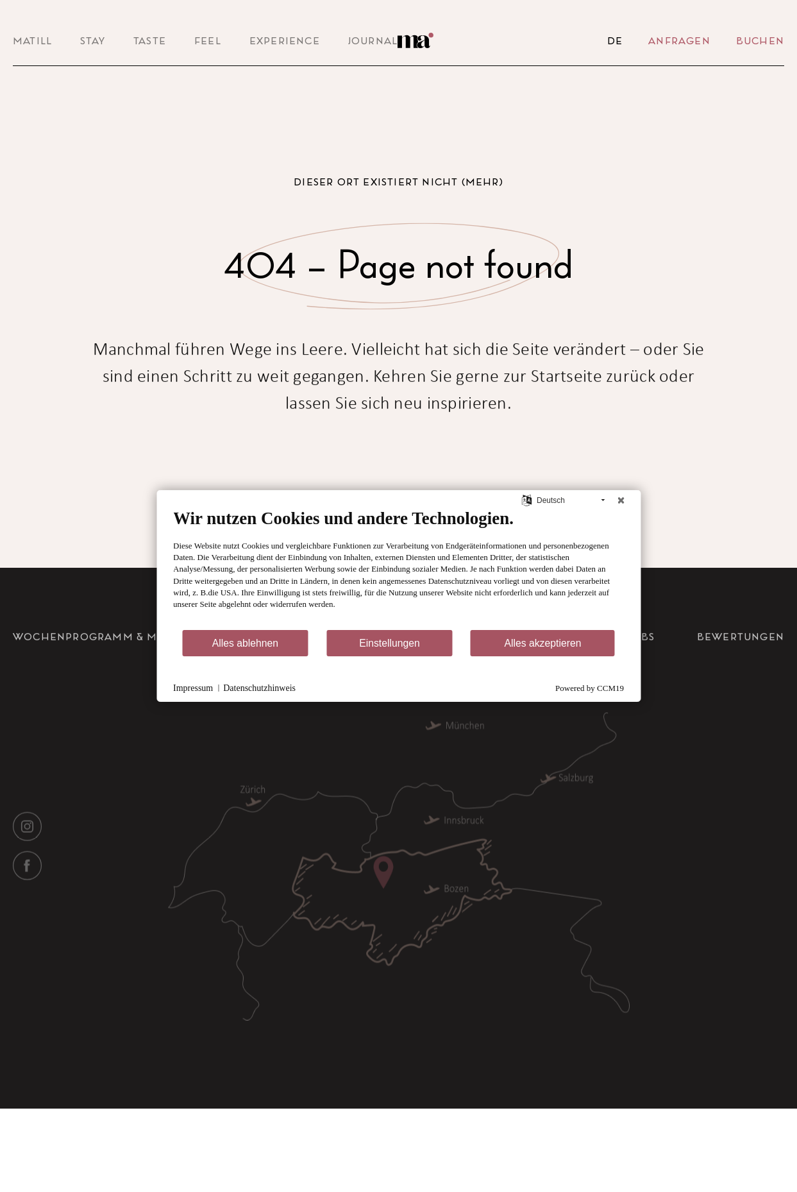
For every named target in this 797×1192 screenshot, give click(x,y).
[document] (398, 568)
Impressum (193, 688)
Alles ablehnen (245, 643)
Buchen (760, 40)
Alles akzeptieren (542, 643)
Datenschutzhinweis (259, 688)
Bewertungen (740, 662)
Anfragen (679, 40)
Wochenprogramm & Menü (97, 662)
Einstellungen (389, 643)
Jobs (642, 662)
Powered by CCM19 (589, 688)
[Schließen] (620, 500)
